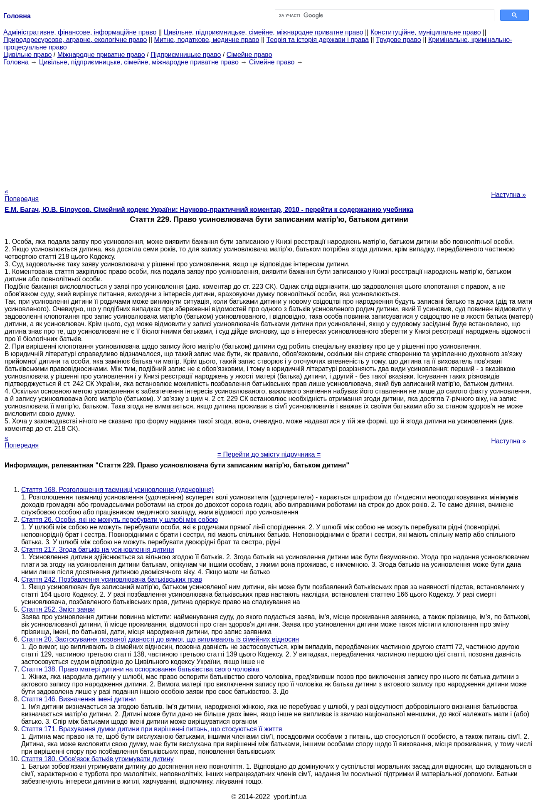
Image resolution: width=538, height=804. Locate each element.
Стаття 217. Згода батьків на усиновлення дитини (97, 549)
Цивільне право (27, 54)
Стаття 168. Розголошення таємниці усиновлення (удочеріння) (117, 489)
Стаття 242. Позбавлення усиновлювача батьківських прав (111, 579)
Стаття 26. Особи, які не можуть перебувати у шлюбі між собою (119, 519)
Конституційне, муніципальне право (425, 32)
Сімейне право (249, 54)
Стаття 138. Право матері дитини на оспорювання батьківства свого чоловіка (140, 669)
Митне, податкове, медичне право (206, 39)
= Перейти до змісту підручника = (269, 454)
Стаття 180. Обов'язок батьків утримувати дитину (97, 758)
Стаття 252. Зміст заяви (58, 609)
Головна (16, 62)
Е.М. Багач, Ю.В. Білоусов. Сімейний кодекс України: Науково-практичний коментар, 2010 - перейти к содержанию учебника (209, 209)
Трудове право (398, 39)
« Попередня (22, 195)
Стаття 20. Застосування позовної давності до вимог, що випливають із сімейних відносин (160, 639)
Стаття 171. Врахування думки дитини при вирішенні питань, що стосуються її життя (151, 729)
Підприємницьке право (186, 54)
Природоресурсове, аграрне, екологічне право (75, 39)
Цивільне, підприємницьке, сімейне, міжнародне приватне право (263, 32)
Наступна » (508, 194)
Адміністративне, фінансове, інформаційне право (79, 32)
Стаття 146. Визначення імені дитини (78, 699)
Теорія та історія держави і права (318, 39)
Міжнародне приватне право (101, 54)
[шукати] (384, 15)
